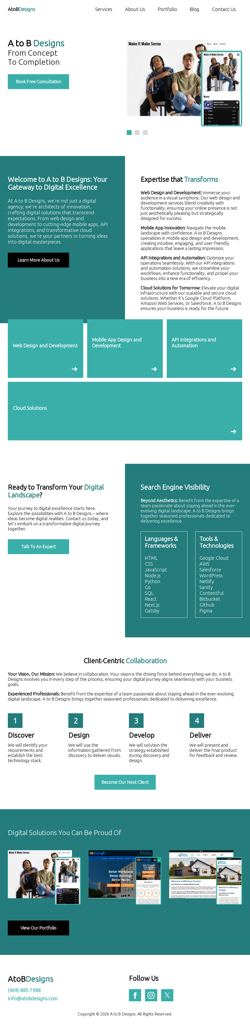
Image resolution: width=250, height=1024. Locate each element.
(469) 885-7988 (24, 990)
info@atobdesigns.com (33, 998)
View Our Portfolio (38, 927)
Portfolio (167, 9)
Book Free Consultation (38, 81)
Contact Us (224, 9)
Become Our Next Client (125, 782)
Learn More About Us (39, 260)
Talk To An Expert (38, 546)
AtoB (21, 9)
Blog (194, 9)
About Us (135, 9)
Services (103, 9)
